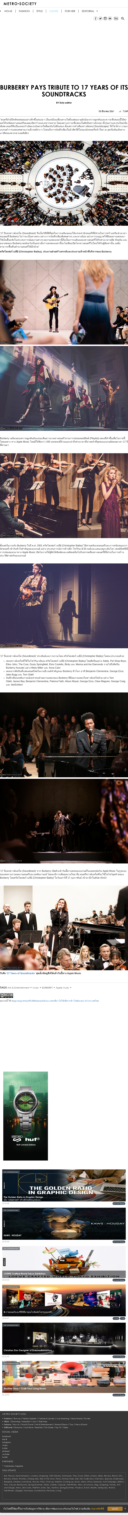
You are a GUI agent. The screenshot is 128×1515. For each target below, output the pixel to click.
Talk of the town (47, 1479)
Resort (115, 1476)
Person (11, 1476)
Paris (42, 1482)
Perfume (50, 1490)
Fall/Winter (72, 1485)
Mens (83, 1482)
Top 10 (58, 1427)
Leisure (53, 11)
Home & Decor (61, 1424)
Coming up (68, 1482)
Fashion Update (29, 1418)
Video (65, 1427)
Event (86, 1488)
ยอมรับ (115, 1509)
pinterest (6, 1451)
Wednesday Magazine (13, 1466)
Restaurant (22, 1485)
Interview (99, 1479)
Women (22, 1479)
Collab (53, 1485)
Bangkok (8, 1482)
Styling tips (102, 1488)
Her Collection (86, 1479)
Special (108, 1479)
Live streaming (63, 1418)
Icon (34, 1421)
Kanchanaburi (22, 1476)
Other (86, 1476)
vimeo (5, 1445)
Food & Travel (27, 1424)
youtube (5, 1454)
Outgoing (43, 1476)
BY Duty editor (64, 102)
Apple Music (62, 987)
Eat (5, 1476)
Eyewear (97, 1482)
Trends (112, 1485)
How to (16, 1424)
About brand (76, 1418)
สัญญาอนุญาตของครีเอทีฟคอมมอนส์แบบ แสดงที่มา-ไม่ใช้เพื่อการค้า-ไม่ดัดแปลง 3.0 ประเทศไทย (55, 1001)
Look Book (26, 1482)
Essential (38, 1427)
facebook (6, 1436)
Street (15, 1479)
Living (58, 1490)
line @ (4, 1439)
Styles (46, 1485)
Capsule (61, 1485)
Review (107, 1476)
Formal (65, 1479)
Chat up (49, 1482)
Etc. (121, 1476)
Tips (48, 1488)
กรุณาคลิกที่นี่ (97, 1508)
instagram (6, 1442)
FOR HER (70, 11)
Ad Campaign (109, 1482)
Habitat (58, 1482)
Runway (17, 1418)
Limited (16, 1482)
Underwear (118, 1479)
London (34, 1476)
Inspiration (26, 1421)
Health (93, 1488)
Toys (71, 1424)
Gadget (19, 1490)
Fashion (24, 11)
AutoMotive (39, 1490)
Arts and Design (119, 1203)
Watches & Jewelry (46, 1418)
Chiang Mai (32, 1479)
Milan (100, 1476)
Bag (96, 1485)
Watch (112, 1488)
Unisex (93, 1476)
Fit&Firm (36, 1488)
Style (39, 11)
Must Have (28, 1427)
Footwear (28, 1490)
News (18, 1488)
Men (80, 1485)
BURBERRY (47, 987)
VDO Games (55, 1476)
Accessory (88, 1485)
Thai (75, 1476)
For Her (87, 1418)
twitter (5, 1448)
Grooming (15, 1421)
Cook (80, 1476)
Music (36, 987)
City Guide (48, 1427)
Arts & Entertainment (18, 987)
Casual (12, 1485)
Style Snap (43, 1421)
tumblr (5, 1457)
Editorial (88, 11)
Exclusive (18, 1427)
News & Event (81, 1424)
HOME (8, 11)
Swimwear (67, 1476)
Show (89, 1482)
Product (79, 1488)
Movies (116, 1318)
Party (58, 1479)
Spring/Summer (35, 1485)
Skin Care (26, 1488)
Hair (77, 1479)
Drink (43, 1488)
